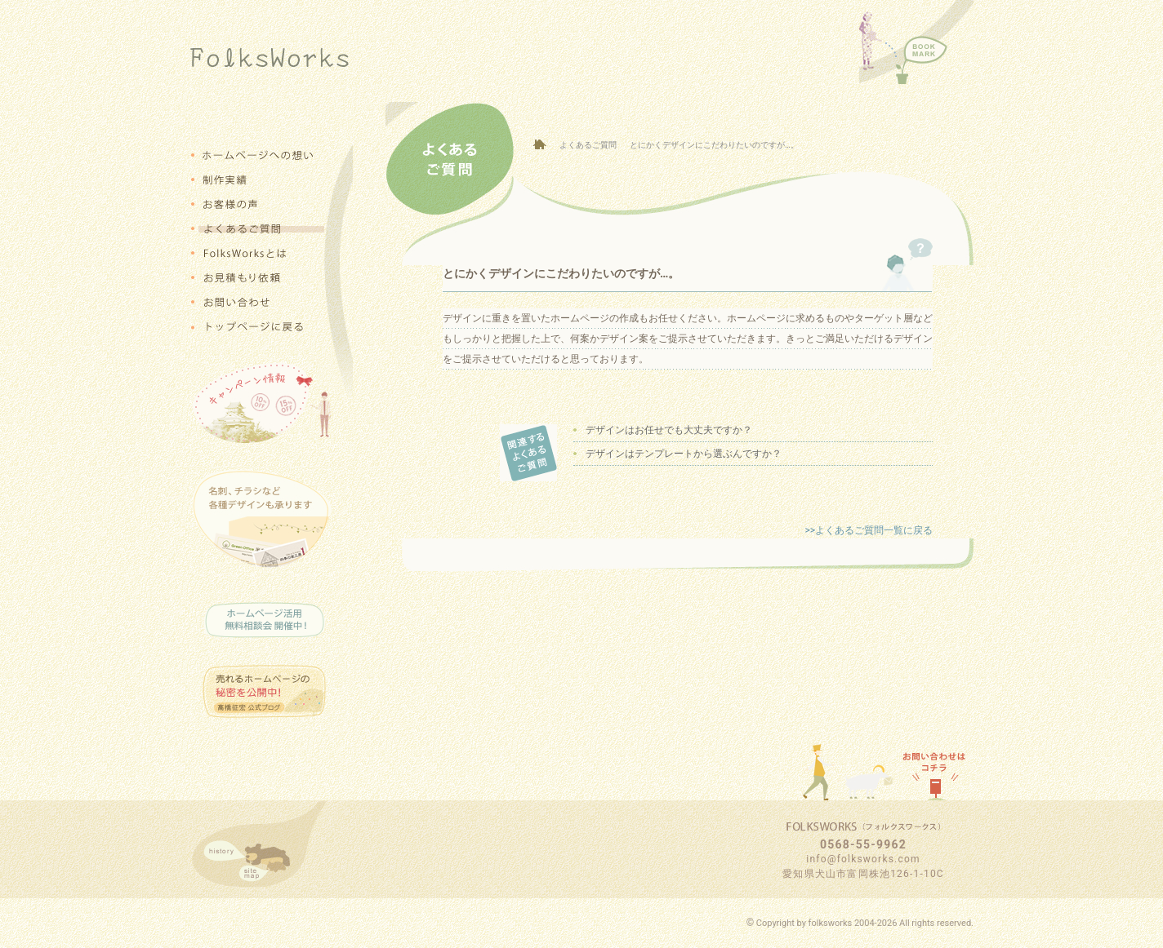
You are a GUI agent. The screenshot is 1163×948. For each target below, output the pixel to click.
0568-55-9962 (863, 844)
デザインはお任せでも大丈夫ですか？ (669, 430)
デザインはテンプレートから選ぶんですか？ (684, 453)
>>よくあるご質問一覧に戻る (868, 530)
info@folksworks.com (863, 859)
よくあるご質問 (588, 144)
